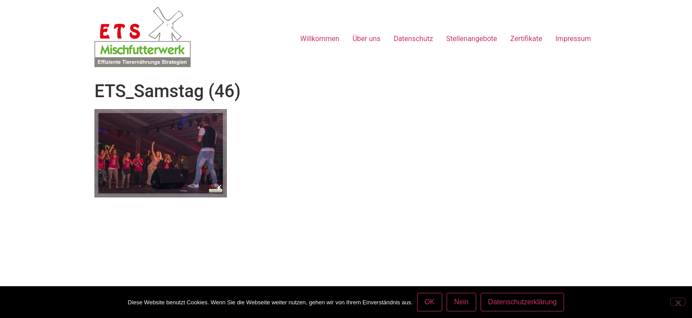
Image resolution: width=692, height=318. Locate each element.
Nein (461, 302)
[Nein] (677, 302)
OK (430, 302)
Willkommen (319, 38)
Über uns (366, 38)
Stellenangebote (471, 38)
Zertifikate (526, 38)
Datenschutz (413, 38)
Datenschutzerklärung (522, 302)
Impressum (573, 38)
